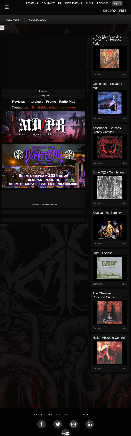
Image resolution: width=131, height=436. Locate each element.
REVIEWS (32, 3)
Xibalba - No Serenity (107, 212)
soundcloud (37, 19)
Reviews (19, 101)
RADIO (101, 3)
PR (60, 3)
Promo (51, 101)
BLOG (89, 3)
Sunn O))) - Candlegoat (109, 172)
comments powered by (43, 204)
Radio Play (67, 101)
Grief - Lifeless (102, 253)
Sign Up (117, 3)
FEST (122, 10)
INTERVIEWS (73, 3)
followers (12, 19)
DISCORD (109, 10)
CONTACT (48, 3)
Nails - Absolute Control (109, 337)
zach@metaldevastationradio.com (50, 107)
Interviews (36, 101)
